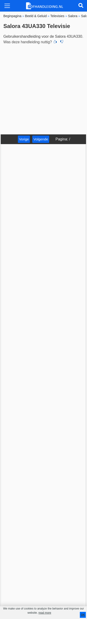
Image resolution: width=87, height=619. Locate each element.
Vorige (24, 139)
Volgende (40, 139)
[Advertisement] (43, 88)
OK (83, 614)
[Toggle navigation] (7, 5)
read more (45, 612)
